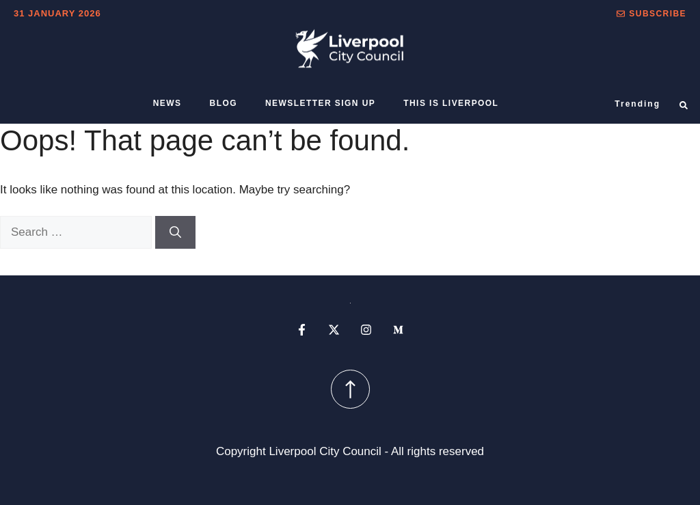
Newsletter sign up (320, 103)
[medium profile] (398, 330)
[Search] (175, 232)
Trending (637, 104)
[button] (651, 14)
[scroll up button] (350, 389)
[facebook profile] (302, 330)
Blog (223, 103)
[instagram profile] (366, 330)
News (167, 103)
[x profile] (334, 330)
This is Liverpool (450, 103)
